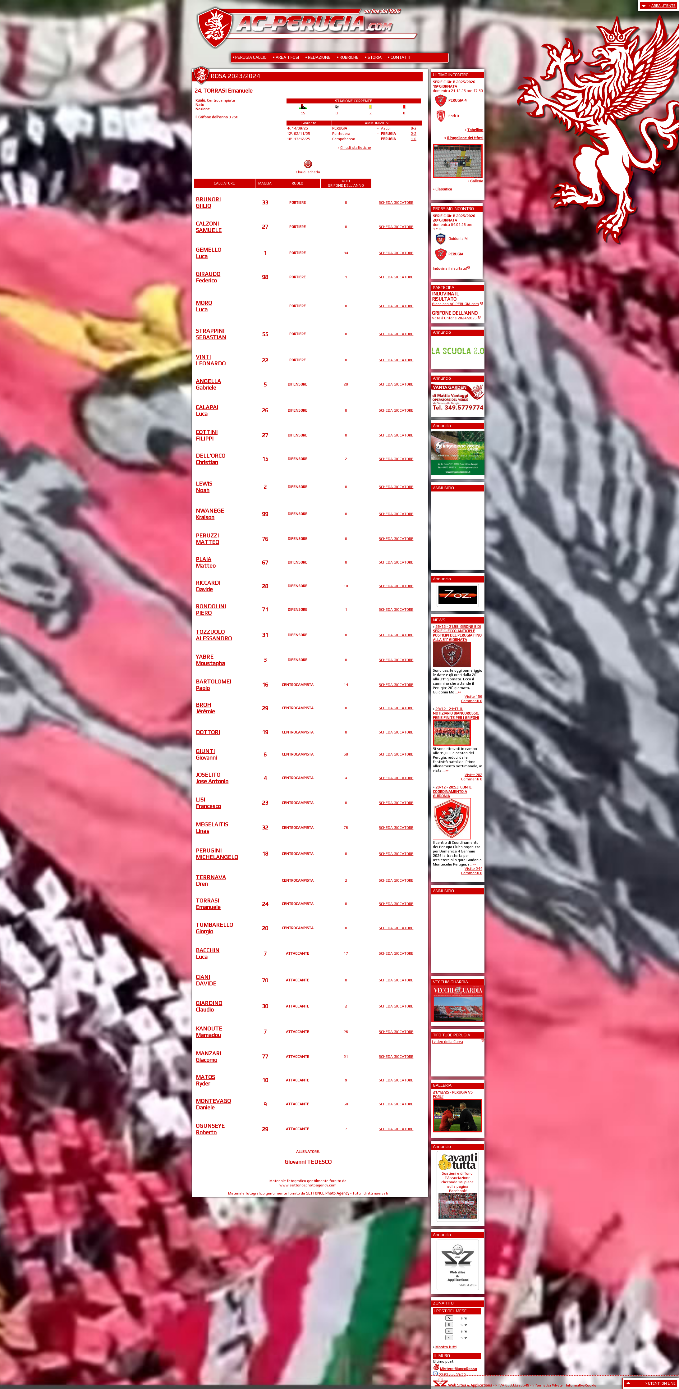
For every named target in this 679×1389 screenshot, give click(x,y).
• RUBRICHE (348, 57)
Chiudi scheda (308, 172)
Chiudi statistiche (355, 147)
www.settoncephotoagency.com (308, 1185)
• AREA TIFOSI (286, 57)
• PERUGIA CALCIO (249, 57)
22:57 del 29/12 (452, 1375)
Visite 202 (473, 775)
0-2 (413, 128)
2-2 (413, 133)
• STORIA (373, 57)
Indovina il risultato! (450, 268)
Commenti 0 (471, 701)
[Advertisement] (450, 528)
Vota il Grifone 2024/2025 (454, 318)
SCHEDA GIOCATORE (396, 202)
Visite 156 (473, 696)
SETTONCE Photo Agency (327, 1193)
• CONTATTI (399, 57)
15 (303, 113)
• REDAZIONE (318, 57)
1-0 (413, 139)
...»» (458, 692)
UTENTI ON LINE (662, 1383)
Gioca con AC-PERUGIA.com (455, 304)
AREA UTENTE (663, 5)
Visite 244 (473, 868)
